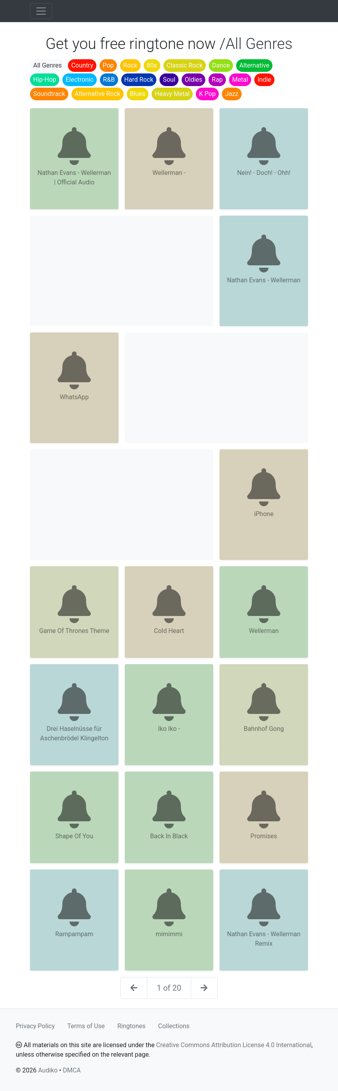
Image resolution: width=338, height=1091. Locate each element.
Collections (174, 1026)
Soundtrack (49, 94)
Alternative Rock (97, 94)
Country (82, 65)
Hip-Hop (44, 79)
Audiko (47, 1070)
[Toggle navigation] (41, 11)
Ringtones (131, 1026)
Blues (137, 94)
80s (152, 65)
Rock (130, 65)
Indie (264, 79)
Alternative (254, 65)
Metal (240, 79)
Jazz (231, 94)
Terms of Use (86, 1026)
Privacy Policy (35, 1026)
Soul (169, 79)
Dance (221, 65)
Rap (217, 79)
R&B (109, 79)
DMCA (72, 1070)
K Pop (207, 94)
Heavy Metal (172, 94)
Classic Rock (185, 65)
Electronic (80, 79)
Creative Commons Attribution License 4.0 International (233, 1045)
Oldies (194, 79)
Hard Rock (139, 79)
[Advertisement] (121, 271)
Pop (108, 65)
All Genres (47, 65)
